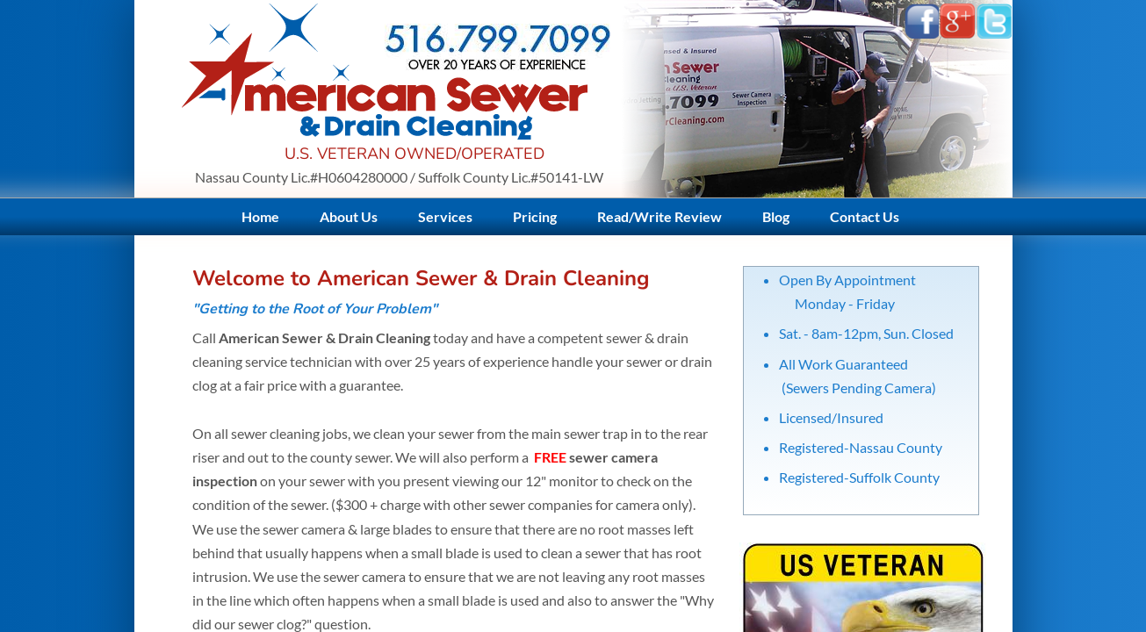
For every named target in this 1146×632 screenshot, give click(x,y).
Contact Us (864, 216)
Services (445, 216)
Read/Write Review (659, 216)
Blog (775, 216)
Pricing (535, 216)
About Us (349, 216)
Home (260, 216)
